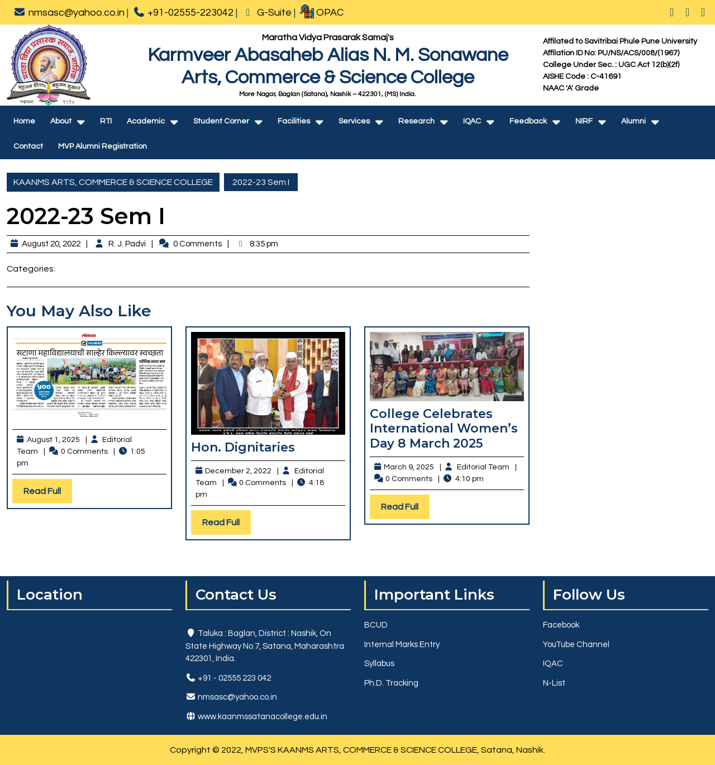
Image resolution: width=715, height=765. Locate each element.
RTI (106, 121)
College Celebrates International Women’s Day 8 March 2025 (444, 428)
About (61, 121)
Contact (28, 146)
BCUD (376, 625)
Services (354, 121)
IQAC (472, 121)
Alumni (633, 121)
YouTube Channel (576, 644)
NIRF (584, 121)
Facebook (561, 625)
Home (24, 121)
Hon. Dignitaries (243, 447)
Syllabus (379, 663)
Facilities (294, 121)
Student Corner (221, 121)
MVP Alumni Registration (102, 146)
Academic (146, 121)
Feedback (528, 121)
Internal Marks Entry (402, 644)
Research (416, 121)
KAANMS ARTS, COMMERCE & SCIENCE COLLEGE (113, 182)
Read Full (47, 493)
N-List (554, 683)
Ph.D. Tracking (391, 683)
